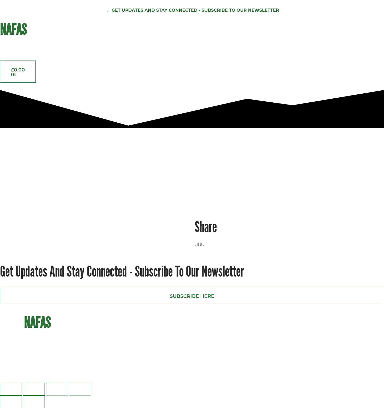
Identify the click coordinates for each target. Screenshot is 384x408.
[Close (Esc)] (80, 389)
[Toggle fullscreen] (34, 389)
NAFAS (13, 29)
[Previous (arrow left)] (11, 401)
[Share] (57, 389)
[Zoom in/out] (11, 389)
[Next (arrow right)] (34, 401)
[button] (195, 244)
